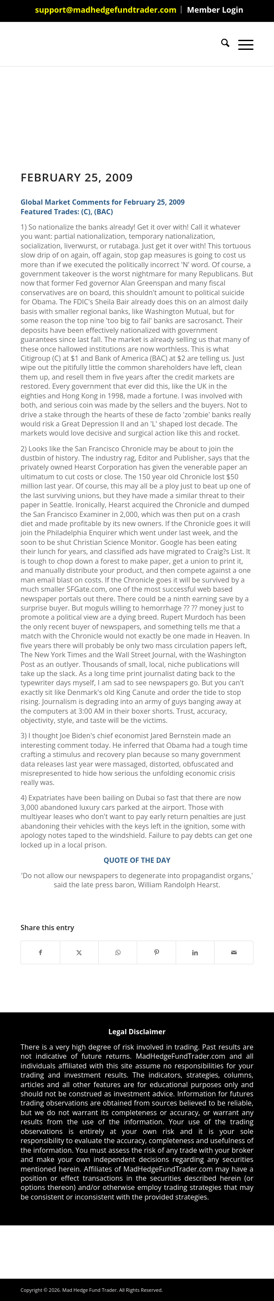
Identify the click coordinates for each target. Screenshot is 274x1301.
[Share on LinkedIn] (195, 952)
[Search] (220, 44)
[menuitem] (106, 10)
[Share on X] (79, 952)
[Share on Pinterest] (156, 952)
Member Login (215, 9)
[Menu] (241, 44)
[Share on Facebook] (40, 952)
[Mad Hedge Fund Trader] (114, 44)
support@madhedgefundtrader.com (106, 9)
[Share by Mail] (234, 952)
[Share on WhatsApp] (118, 952)
